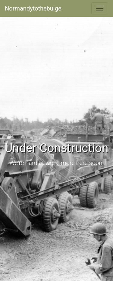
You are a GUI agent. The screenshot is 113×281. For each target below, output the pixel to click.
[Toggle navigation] (99, 8)
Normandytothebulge (33, 8)
